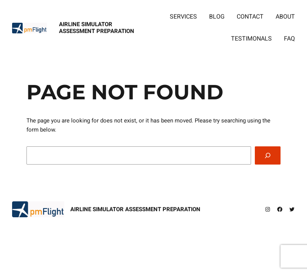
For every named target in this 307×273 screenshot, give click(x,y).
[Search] (268, 155)
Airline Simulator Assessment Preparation (96, 27)
